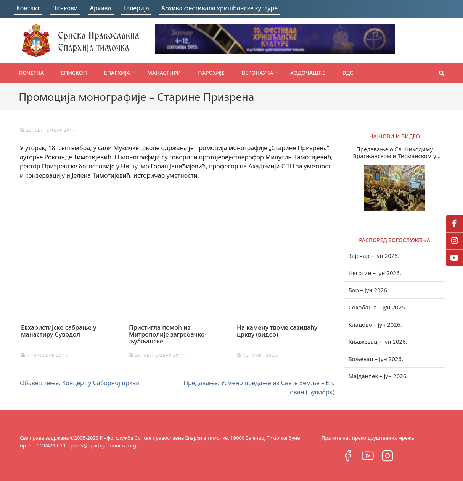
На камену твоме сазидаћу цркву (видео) (277, 331)
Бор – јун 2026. (368, 290)
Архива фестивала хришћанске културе (219, 8)
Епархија (117, 72)
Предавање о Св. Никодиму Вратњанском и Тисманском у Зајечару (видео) (394, 152)
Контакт (28, 8)
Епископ (74, 72)
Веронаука (257, 72)
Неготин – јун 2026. (374, 272)
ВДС (348, 72)
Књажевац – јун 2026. (377, 341)
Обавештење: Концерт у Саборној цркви (80, 383)
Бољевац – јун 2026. (375, 358)
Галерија (136, 8)
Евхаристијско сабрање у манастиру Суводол (58, 331)
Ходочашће (307, 72)
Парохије (211, 72)
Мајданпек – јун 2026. (378, 375)
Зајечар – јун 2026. (373, 255)
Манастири (164, 72)
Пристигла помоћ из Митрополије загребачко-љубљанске (168, 334)
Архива (100, 8)
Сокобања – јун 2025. (377, 307)
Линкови (65, 8)
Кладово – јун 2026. (375, 324)
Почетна (31, 72)
